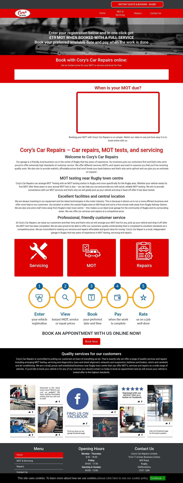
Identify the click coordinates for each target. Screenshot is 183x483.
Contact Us (155, 13)
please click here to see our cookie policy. (123, 478)
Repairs (138, 13)
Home (102, 13)
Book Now (91, 341)
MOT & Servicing (120, 13)
